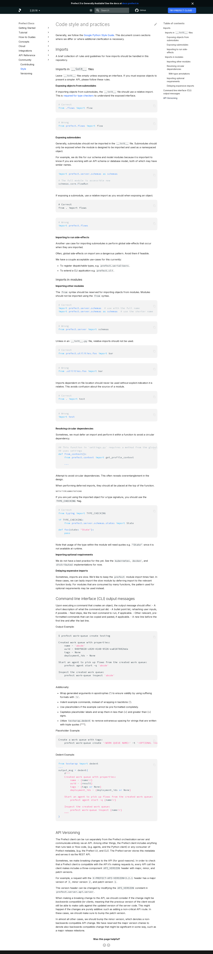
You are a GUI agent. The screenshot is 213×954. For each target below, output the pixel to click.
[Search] (112, 10)
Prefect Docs (26, 23)
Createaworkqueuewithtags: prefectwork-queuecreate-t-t (107, 741)
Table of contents (173, 23)
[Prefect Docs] (19, 10)
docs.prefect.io (130, 3)
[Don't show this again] (192, 3)
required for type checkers (78, 95)
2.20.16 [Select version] (34, 10)
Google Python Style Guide (99, 35)
